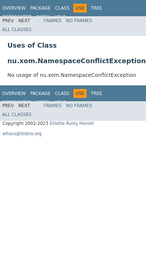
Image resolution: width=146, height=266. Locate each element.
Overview (14, 8)
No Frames (79, 20)
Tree (96, 8)
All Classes (16, 29)
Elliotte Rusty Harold (72, 123)
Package (40, 8)
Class (62, 8)
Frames (53, 20)
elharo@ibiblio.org (22, 133)
